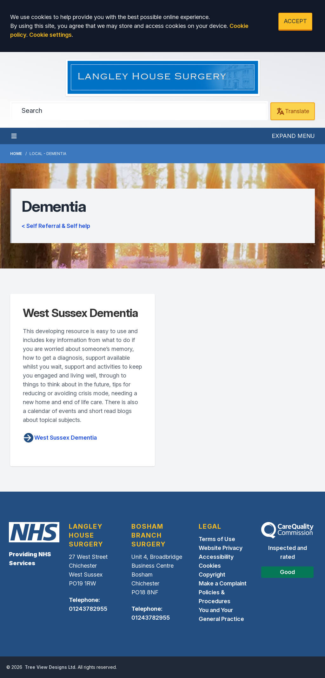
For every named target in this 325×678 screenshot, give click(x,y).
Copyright (212, 574)
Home (16, 153)
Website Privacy (220, 548)
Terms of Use (217, 539)
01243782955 (88, 608)
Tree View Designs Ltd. (50, 667)
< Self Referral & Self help (56, 226)
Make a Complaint (223, 583)
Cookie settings (50, 34)
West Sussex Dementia (60, 437)
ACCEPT (295, 21)
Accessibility (216, 556)
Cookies (210, 565)
